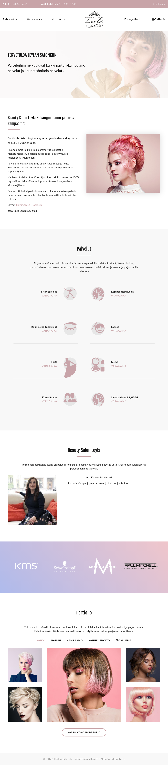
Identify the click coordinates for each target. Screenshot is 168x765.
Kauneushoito (99, 640)
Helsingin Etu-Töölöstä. (29, 204)
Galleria (160, 19)
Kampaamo (75, 640)
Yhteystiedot (133, 19)
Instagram (160, 4)
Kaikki (41, 640)
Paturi (56, 640)
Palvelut (8, 19)
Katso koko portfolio (84, 732)
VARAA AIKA (49, 295)
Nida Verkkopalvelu (113, 758)
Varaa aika (34, 19)
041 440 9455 (19, 3)
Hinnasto (58, 19)
